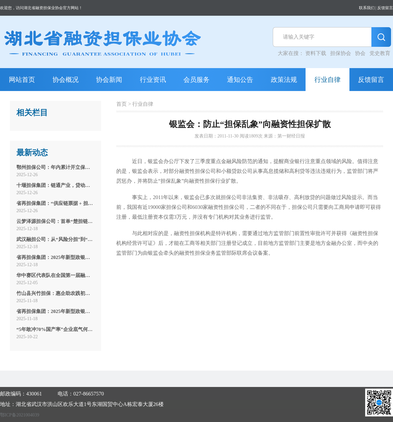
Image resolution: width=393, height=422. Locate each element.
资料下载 (315, 53)
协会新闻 (109, 79)
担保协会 (340, 53)
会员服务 (196, 79)
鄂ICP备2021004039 (19, 415)
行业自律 (327, 79)
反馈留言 (385, 8)
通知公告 (240, 79)
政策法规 (284, 79)
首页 (121, 104)
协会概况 (65, 79)
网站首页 (22, 79)
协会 (360, 53)
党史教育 (379, 53)
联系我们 (367, 8)
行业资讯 (153, 79)
